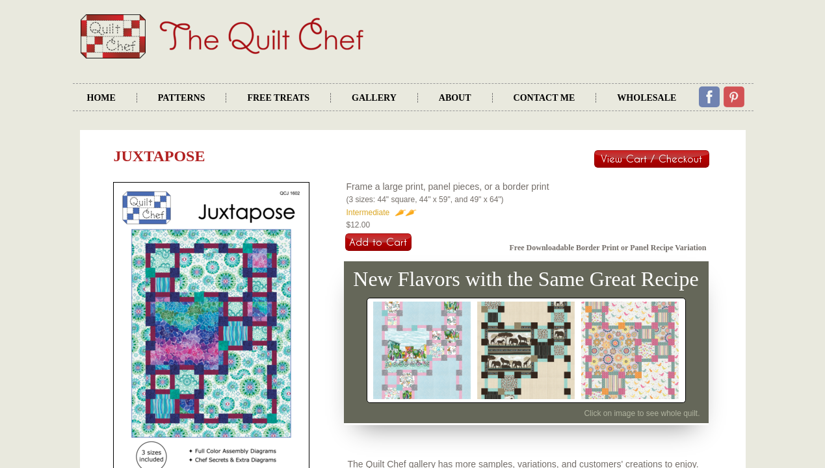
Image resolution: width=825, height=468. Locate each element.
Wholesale (646, 98)
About (455, 98)
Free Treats (278, 98)
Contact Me (544, 98)
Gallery (374, 98)
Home (101, 98)
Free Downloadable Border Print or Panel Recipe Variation (608, 247)
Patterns (181, 98)
